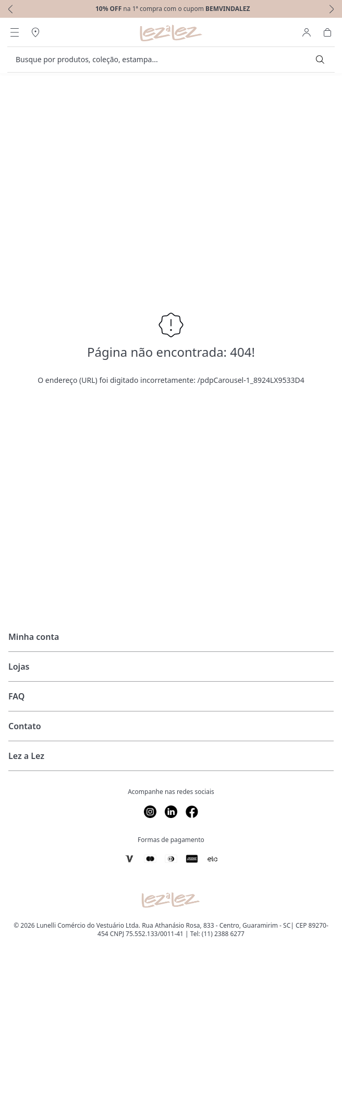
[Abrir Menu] (14, 32)
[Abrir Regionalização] (35, 32)
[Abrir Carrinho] (327, 32)
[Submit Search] (320, 59)
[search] (165, 59)
